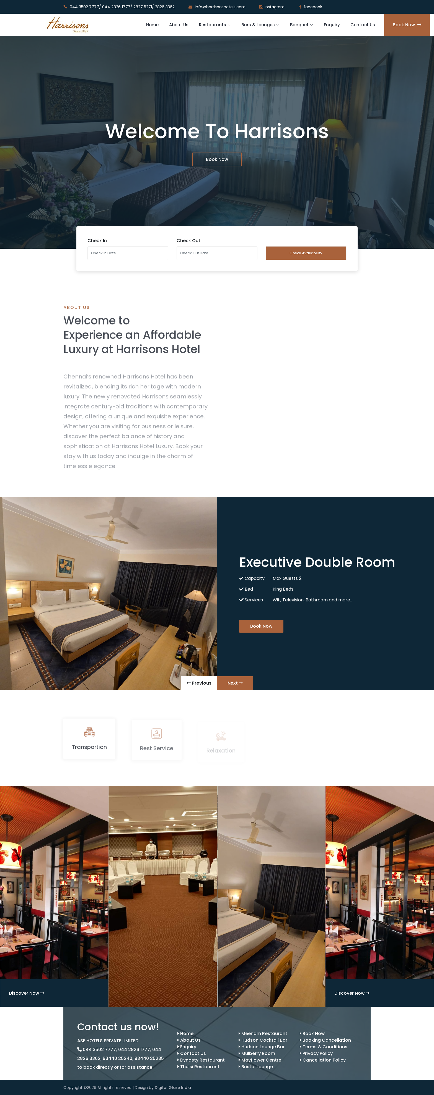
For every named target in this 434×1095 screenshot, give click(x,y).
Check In (97, 240)
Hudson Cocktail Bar (263, 1040)
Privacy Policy (316, 1053)
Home (152, 25)
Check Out (188, 240)
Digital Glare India (173, 1087)
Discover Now (26, 993)
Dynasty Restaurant (201, 1060)
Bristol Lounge (256, 1066)
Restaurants (212, 25)
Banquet (299, 25)
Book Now (407, 25)
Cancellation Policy (323, 1060)
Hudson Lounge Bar (262, 1047)
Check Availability (306, 253)
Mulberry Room (257, 1053)
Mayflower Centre (260, 1060)
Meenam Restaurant (263, 1033)
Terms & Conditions (323, 1047)
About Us (178, 25)
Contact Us (362, 25)
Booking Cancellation (325, 1040)
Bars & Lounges (258, 25)
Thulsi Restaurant (198, 1066)
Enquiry (332, 25)
